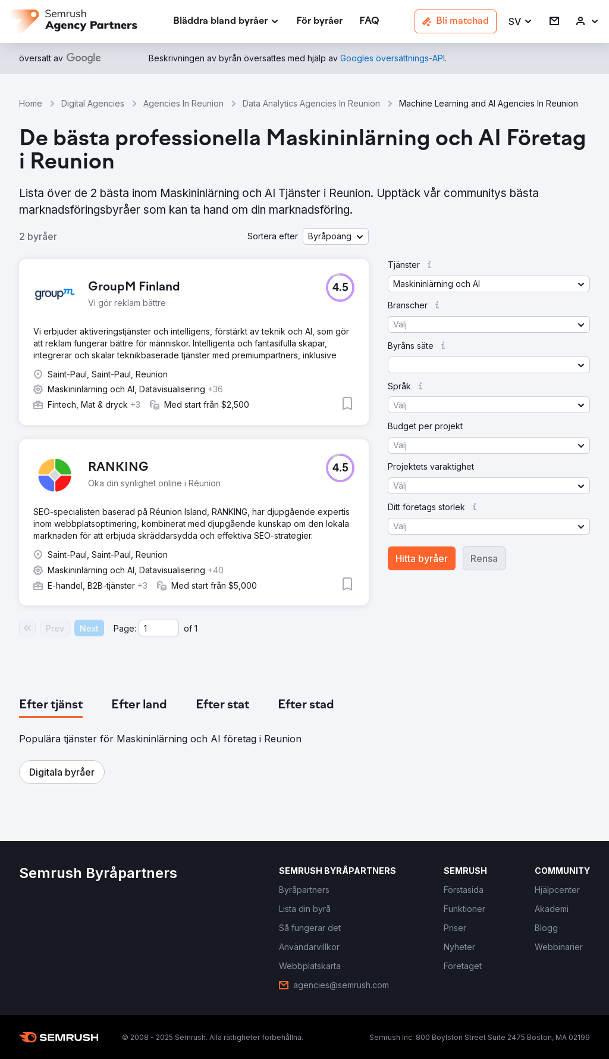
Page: (125, 628)
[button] (520, 21)
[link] (319, 21)
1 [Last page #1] (195, 628)
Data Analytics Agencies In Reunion (311, 103)
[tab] (51, 705)
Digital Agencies (92, 103)
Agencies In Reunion (183, 103)
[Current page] (158, 628)
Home (30, 103)
